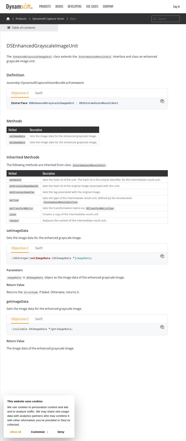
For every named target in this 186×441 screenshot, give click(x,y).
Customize (39, 431)
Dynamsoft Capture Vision (48, 18)
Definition (144, 68)
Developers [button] (75, 6)
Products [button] (45, 6)
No (152, 50)
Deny (61, 431)
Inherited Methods (149, 78)
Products (21, 18)
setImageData (150, 83)
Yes (140, 50)
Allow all (15, 431)
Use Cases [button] (92, 6)
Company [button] (108, 6)
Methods (143, 73)
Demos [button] (59, 6)
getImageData (150, 88)
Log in (176, 6)
